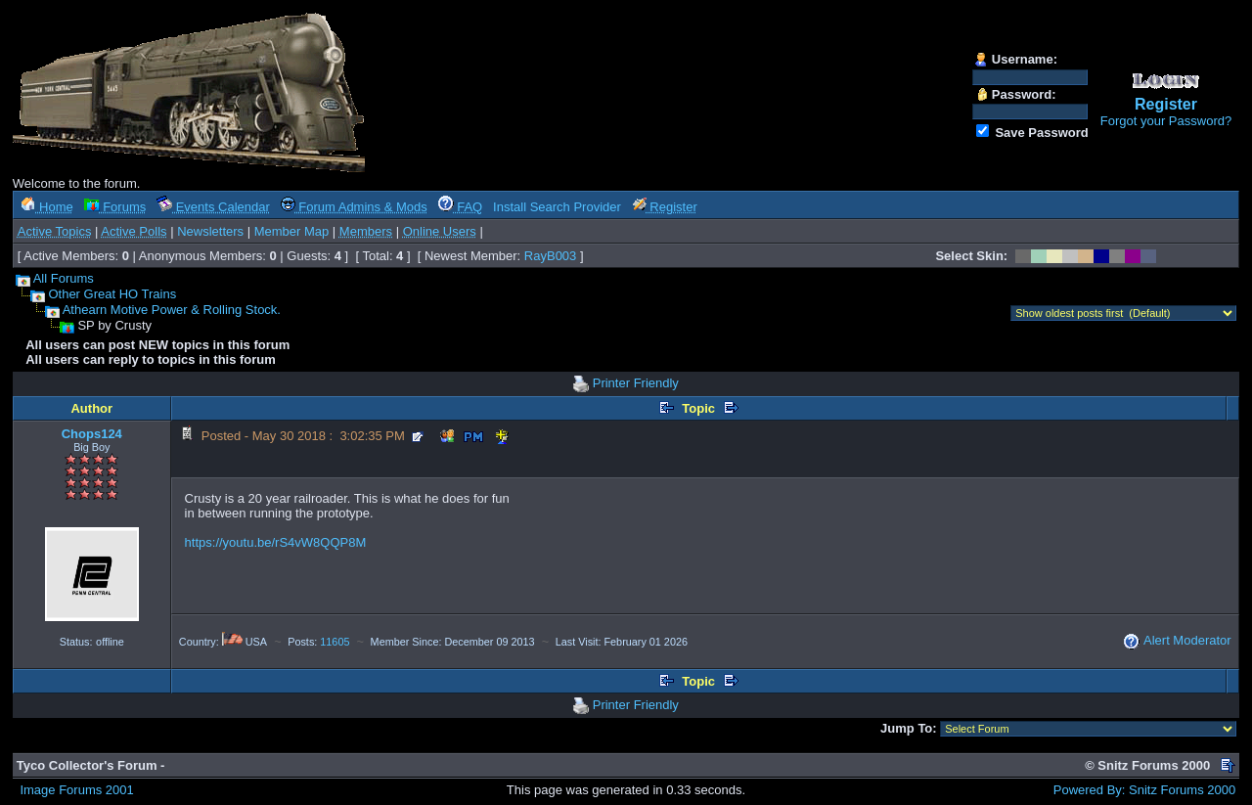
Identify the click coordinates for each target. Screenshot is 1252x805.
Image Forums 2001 (76, 790)
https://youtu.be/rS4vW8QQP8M (276, 542)
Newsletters (210, 231)
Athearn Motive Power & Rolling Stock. (172, 309)
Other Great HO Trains (112, 294)
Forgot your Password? (1165, 120)
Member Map (292, 231)
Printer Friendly (636, 383)
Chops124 (92, 433)
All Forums (63, 278)
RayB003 (550, 255)
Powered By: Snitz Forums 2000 (1144, 790)
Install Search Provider (557, 207)
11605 (334, 642)
